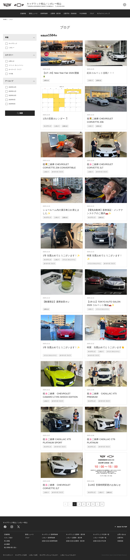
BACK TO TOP (122, 527)
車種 (6, 37)
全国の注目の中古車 (99, 541)
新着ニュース (33, 13)
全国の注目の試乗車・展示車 (75, 541)
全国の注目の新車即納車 (49, 541)
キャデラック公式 (21, 555)
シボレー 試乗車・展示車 (74, 537)
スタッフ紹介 (8, 537)
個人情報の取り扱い (10, 547)
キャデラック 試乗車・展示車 (75, 534)
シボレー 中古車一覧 (99, 537)
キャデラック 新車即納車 (50, 534)
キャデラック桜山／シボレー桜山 (44, 4)
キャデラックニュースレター (49, 555)
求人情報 (7, 541)
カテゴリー (9, 55)
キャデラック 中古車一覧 (101, 534)
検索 (21, 113)
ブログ (92, 13)
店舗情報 (23, 13)
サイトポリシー (8, 555)
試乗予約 (120, 537)
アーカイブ (9, 81)
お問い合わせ (121, 534)
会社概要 (7, 544)
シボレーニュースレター (68, 555)
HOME (5, 19)
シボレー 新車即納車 (48, 537)
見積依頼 (120, 541)
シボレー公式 (33, 555)
